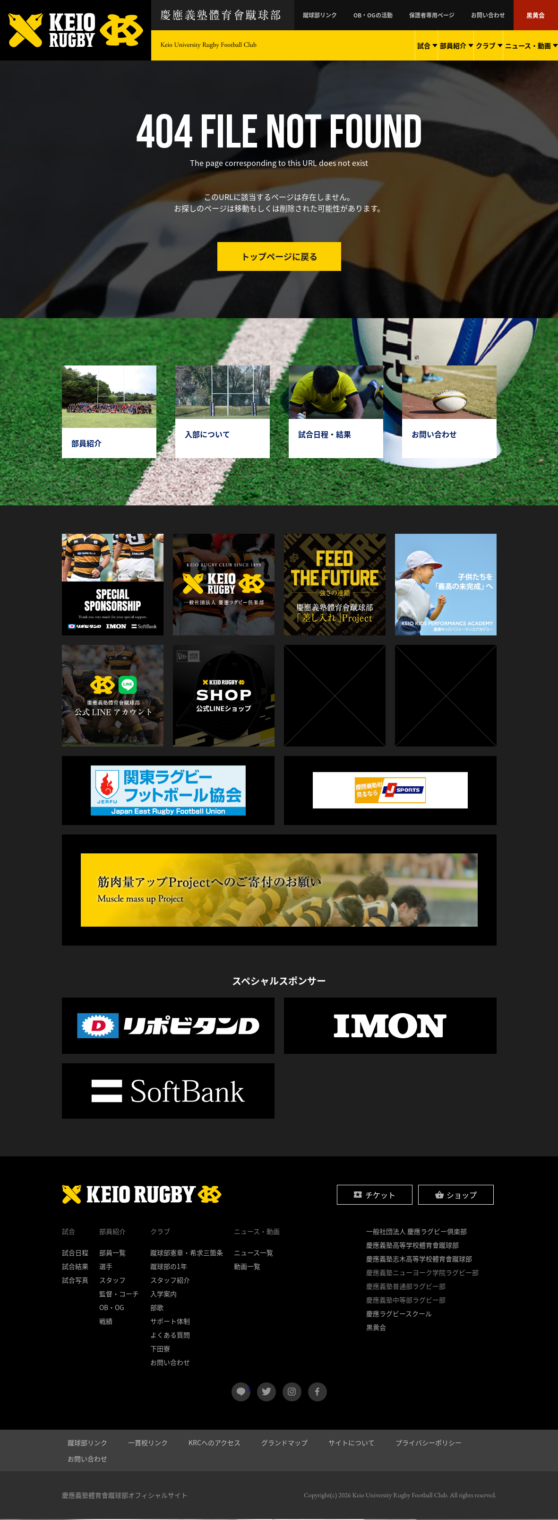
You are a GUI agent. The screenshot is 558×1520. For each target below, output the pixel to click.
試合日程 (75, 1253)
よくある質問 (170, 1335)
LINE (249, 1389)
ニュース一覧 (253, 1253)
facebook (317, 1392)
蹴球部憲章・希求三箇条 (186, 1253)
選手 (105, 1267)
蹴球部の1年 (168, 1267)
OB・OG (111, 1308)
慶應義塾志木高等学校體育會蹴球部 (419, 1259)
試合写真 (75, 1280)
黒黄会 (538, 15)
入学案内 (163, 1294)
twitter (266, 1392)
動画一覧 (247, 1267)
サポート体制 (170, 1322)
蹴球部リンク (363, 15)
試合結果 (75, 1267)
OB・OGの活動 (405, 15)
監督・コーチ (119, 1294)
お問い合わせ (498, 15)
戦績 (105, 1322)
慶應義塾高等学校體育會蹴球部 (412, 1246)
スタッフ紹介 (170, 1280)
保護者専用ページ (453, 15)
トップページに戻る (279, 257)
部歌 (156, 1308)
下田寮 (160, 1349)
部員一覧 (112, 1253)
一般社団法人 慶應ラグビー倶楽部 (416, 1232)
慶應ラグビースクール (399, 1314)
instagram (292, 1392)
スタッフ (112, 1280)
